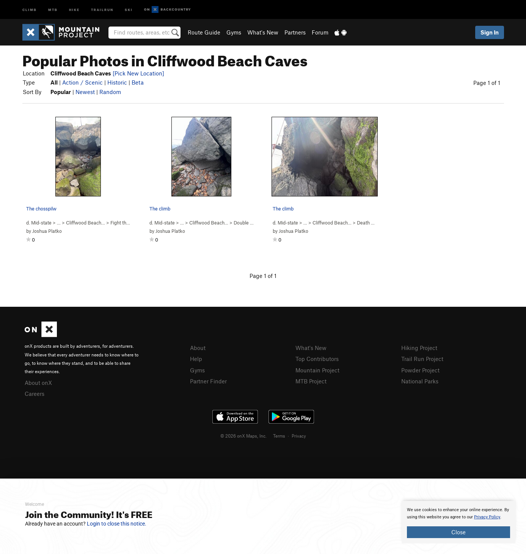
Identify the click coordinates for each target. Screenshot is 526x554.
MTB (53, 9)
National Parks (419, 381)
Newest (85, 91)
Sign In (489, 32)
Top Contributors (317, 358)
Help (196, 358)
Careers (34, 393)
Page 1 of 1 (486, 82)
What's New (262, 32)
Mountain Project (317, 370)
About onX (38, 382)
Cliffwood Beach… (85, 223)
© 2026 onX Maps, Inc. (243, 435)
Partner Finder (208, 381)
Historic (117, 82)
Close (458, 532)
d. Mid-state (39, 223)
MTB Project (311, 381)
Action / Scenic (82, 82)
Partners (295, 32)
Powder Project (420, 370)
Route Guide (204, 32)
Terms (279, 435)
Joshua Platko (47, 231)
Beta (138, 82)
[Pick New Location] (138, 73)
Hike (74, 9)
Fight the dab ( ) (129, 223)
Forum (320, 32)
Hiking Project (419, 347)
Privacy (299, 435)
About (198, 347)
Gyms (233, 32)
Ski (129, 9)
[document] (458, 522)
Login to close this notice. (116, 524)
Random (110, 91)
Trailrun (102, 9)
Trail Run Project (422, 358)
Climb (29, 9)
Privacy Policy (487, 517)
